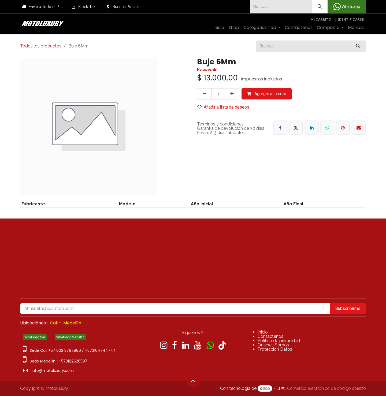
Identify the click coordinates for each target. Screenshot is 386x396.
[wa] (210, 345)
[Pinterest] (342, 127)
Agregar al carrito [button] (266, 93)
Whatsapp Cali (35, 337)
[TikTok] (222, 345)
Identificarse (351, 19)
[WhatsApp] (327, 127)
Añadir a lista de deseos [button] (223, 107)
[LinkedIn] (311, 127)
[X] (296, 127)
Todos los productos (40, 46)
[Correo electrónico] (358, 127)
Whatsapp (346, 6)
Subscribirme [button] (347, 308)
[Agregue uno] (232, 93)
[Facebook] (280, 127)
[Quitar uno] (204, 93)
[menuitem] (218, 27)
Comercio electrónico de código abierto (326, 388)
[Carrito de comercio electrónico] (320, 19)
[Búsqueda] (320, 6)
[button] (193, 381)
